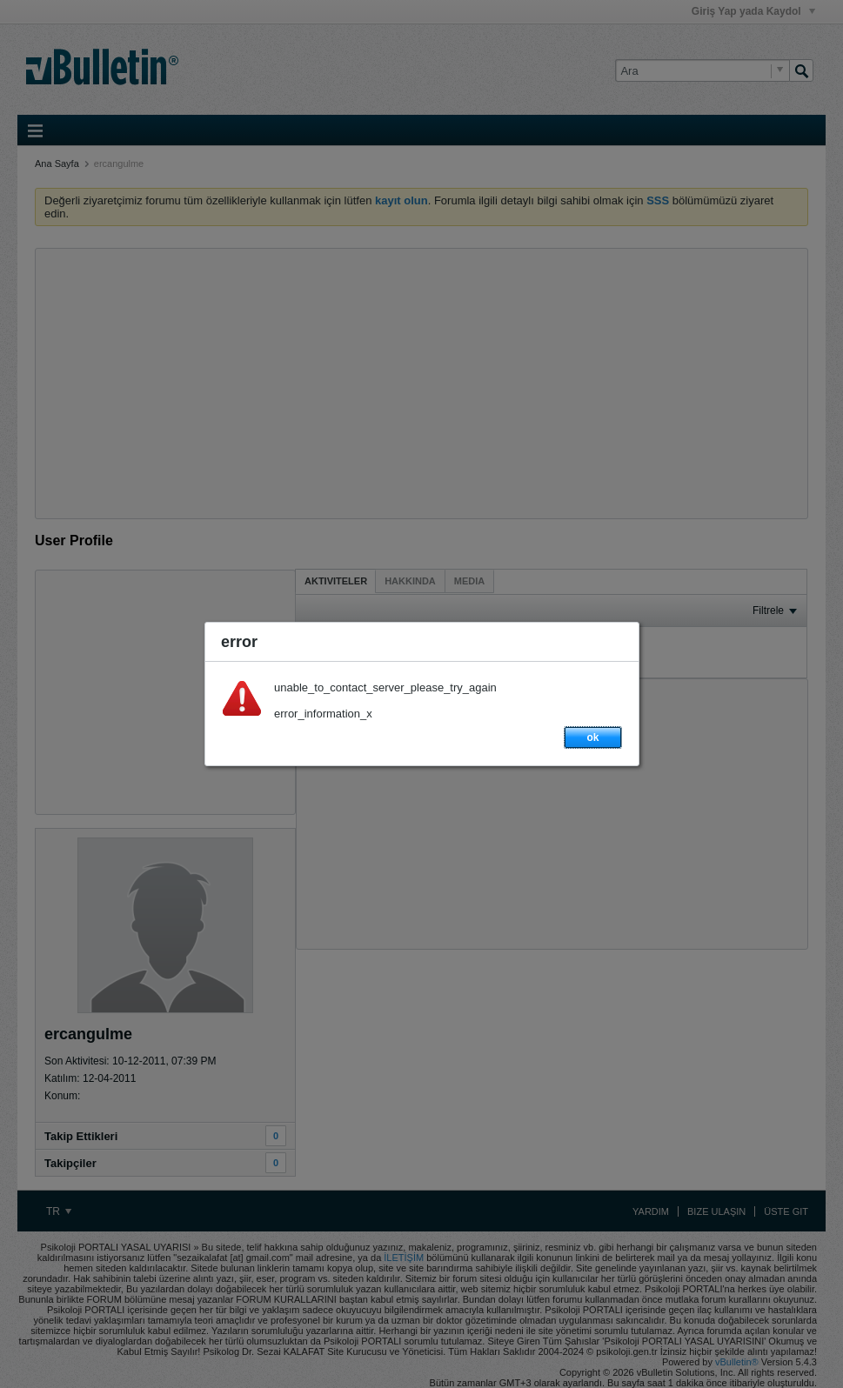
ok (592, 737)
